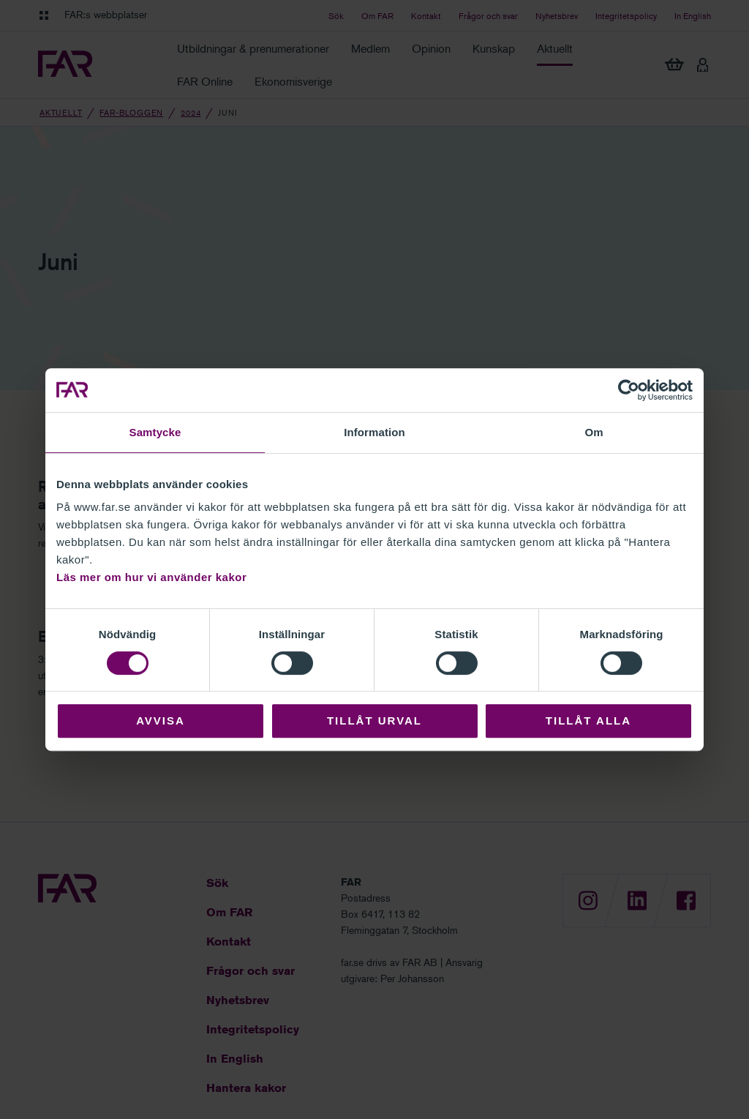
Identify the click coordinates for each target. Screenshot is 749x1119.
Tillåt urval (374, 720)
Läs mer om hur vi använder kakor (151, 577)
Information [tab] (374, 432)
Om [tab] (593, 432)
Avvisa (160, 720)
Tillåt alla (588, 720)
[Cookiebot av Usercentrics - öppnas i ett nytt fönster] (629, 390)
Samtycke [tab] (155, 432)
